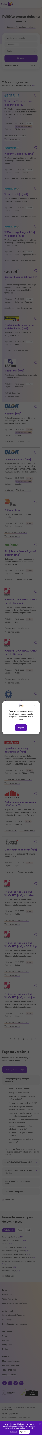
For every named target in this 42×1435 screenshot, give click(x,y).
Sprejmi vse (24, 1432)
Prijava (21, 727)
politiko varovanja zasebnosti (21, 1428)
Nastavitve (13, 1432)
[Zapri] (34, 706)
